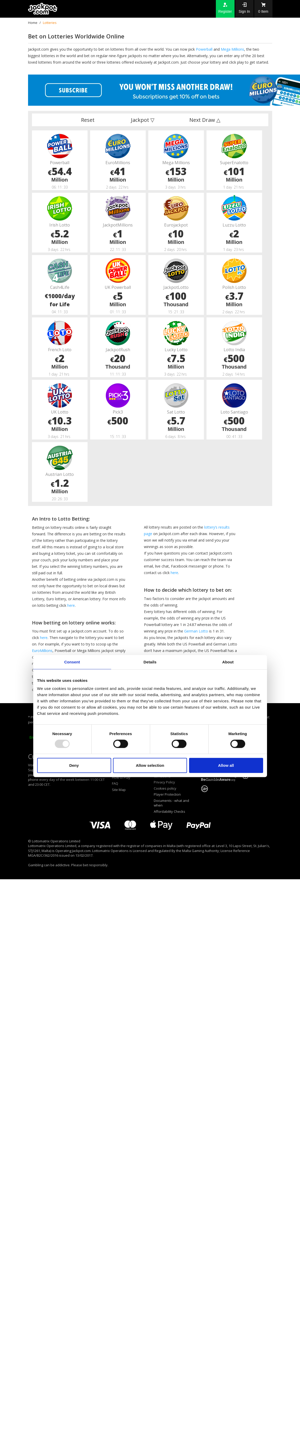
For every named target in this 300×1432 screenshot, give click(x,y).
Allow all (226, 765)
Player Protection (167, 794)
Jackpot (142, 119)
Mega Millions (232, 49)
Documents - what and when (171, 803)
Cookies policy (165, 788)
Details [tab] (150, 662)
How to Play (121, 777)
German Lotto (196, 631)
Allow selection (150, 765)
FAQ (115, 783)
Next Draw (204, 119)
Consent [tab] (72, 662)
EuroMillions (42, 650)
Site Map (119, 789)
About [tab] (228, 662)
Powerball (204, 49)
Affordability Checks (169, 811)
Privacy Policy (164, 782)
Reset (88, 119)
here (71, 605)
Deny (74, 765)
